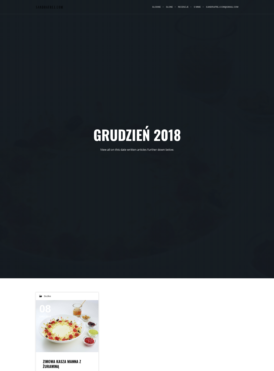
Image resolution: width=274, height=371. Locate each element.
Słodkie (47, 296)
